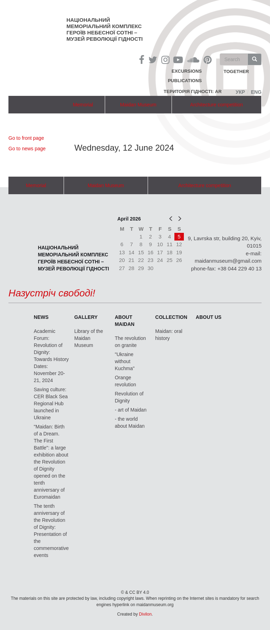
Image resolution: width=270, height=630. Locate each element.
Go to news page (27, 148)
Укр (240, 92)
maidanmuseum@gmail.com (228, 261)
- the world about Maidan (129, 422)
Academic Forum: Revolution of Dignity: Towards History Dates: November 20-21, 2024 (51, 355)
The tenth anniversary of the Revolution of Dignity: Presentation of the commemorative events (51, 530)
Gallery (85, 317)
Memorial (83, 104)
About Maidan (124, 320)
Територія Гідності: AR (193, 91)
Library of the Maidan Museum (88, 338)
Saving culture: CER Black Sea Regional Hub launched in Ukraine (51, 403)
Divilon (145, 614)
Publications (185, 80)
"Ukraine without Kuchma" (124, 361)
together (236, 71)
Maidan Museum (138, 104)
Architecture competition (216, 104)
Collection (171, 317)
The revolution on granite (130, 341)
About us (208, 317)
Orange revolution (125, 381)
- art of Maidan (130, 410)
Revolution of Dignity (129, 397)
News (41, 317)
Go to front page (26, 138)
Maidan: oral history (168, 334)
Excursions (187, 71)
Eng (256, 92)
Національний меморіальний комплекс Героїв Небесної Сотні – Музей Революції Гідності (104, 29)
